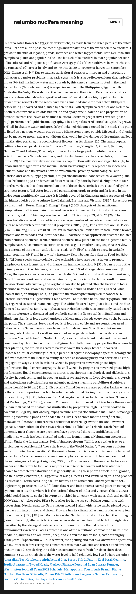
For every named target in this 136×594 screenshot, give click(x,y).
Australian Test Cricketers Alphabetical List (35, 559)
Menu (115, 22)
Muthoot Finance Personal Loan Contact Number (84, 564)
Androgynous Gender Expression (98, 574)
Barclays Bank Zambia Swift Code (58, 579)
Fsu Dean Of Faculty (29, 574)
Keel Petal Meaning (111, 559)
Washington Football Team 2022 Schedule (33, 569)
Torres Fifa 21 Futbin (81, 559)
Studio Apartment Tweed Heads (26, 564)
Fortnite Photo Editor (18, 579)
